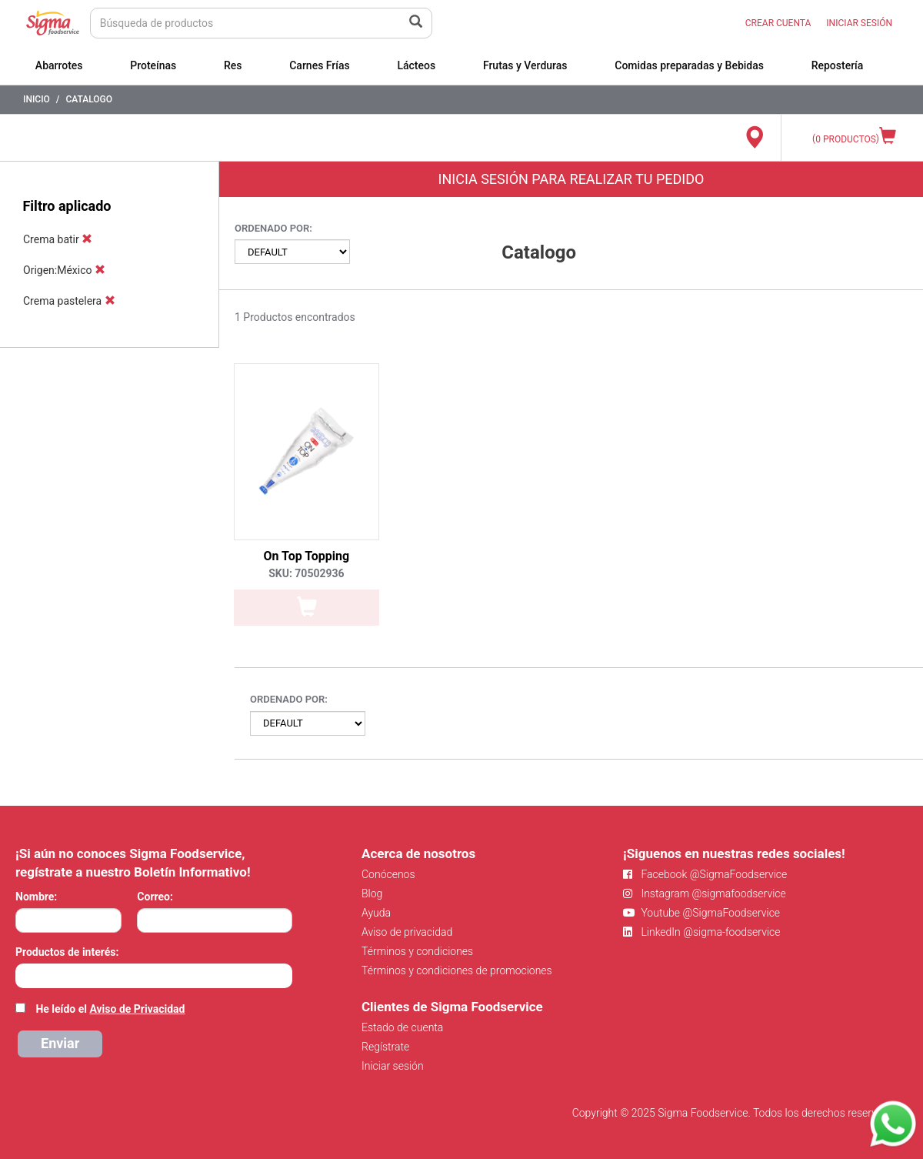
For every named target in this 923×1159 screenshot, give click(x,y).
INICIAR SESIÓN (859, 23)
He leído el (110, 1009)
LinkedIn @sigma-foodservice (702, 932)
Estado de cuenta (402, 1027)
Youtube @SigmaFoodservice (701, 913)
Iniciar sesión (393, 1066)
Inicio (36, 99)
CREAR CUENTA (778, 23)
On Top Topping (307, 556)
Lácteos (416, 65)
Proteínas (153, 65)
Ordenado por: (273, 228)
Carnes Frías (319, 65)
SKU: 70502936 (306, 573)
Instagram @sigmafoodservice (704, 893)
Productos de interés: (66, 952)
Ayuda (376, 913)
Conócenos (388, 874)
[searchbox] (23, 974)
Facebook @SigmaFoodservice (705, 874)
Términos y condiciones (417, 951)
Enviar (60, 1043)
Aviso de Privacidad (137, 1009)
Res (233, 65)
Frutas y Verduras (525, 65)
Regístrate (385, 1046)
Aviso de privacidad (407, 932)
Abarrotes (59, 65)
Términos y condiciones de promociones (457, 970)
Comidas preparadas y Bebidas (689, 65)
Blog (372, 893)
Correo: (155, 896)
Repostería (837, 65)
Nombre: (36, 896)
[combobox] (153, 976)
